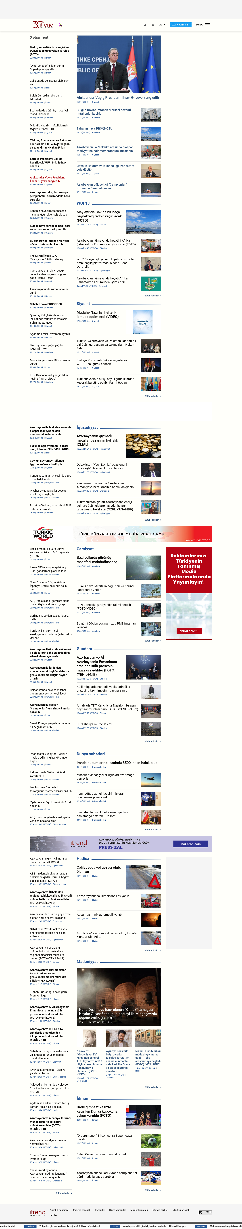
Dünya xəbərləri (91, 754)
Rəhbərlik (100, 1210)
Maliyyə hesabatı (81, 1210)
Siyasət (83, 303)
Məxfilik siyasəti (181, 1210)
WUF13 (83, 203)
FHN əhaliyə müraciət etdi (72, 1226)
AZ (161, 24)
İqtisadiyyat (87, 427)
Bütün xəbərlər (152, 295)
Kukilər (53, 1215)
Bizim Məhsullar (117, 1210)
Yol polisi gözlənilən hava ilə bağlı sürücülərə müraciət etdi (140, 1226)
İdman (82, 1098)
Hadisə (83, 858)
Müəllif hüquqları (139, 1210)
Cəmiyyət (85, 549)
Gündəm (84, 648)
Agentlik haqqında (59, 1210)
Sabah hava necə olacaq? (22, 1226)
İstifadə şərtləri (160, 1210)
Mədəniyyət (87, 961)
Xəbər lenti (40, 37)
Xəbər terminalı (180, 24)
